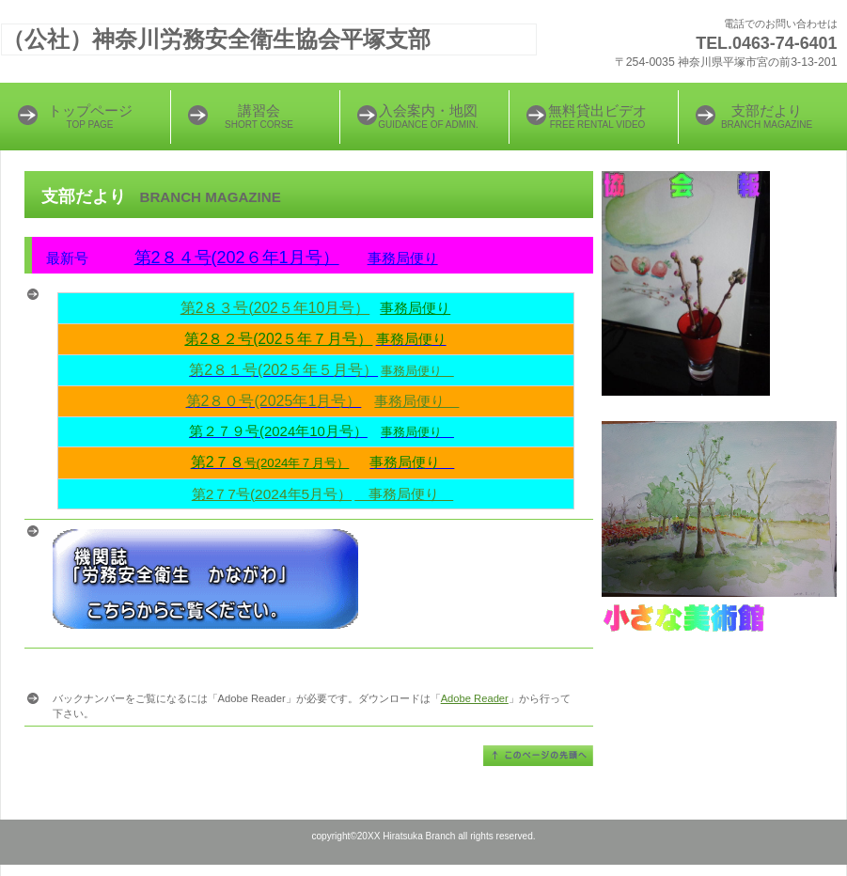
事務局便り (403, 258)
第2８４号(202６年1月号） (236, 257)
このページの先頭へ (538, 755)
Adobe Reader (475, 698)
